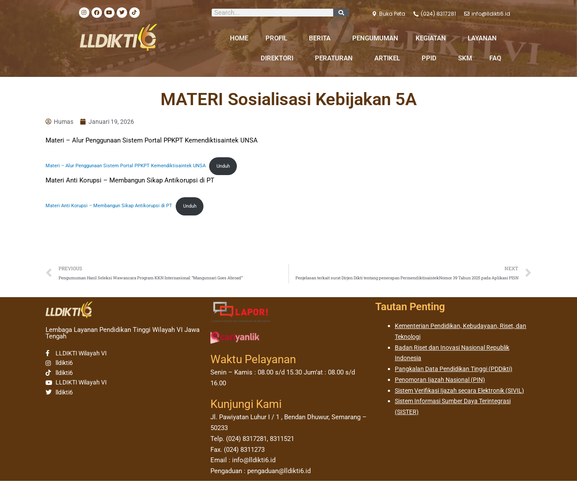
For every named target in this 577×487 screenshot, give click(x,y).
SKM (465, 58)
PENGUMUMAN (375, 38)
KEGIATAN (433, 38)
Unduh (238, 168)
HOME (239, 38)
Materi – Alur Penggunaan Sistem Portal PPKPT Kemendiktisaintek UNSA (132, 168)
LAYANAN (484, 38)
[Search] (341, 13)
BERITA (322, 38)
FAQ (495, 58)
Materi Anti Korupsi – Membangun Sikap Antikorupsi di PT (114, 209)
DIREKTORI (279, 58)
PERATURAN (336, 58)
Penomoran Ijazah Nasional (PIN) (443, 386)
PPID (431, 58)
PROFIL (279, 38)
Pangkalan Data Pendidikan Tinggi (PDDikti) (458, 375)
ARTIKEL (389, 58)
